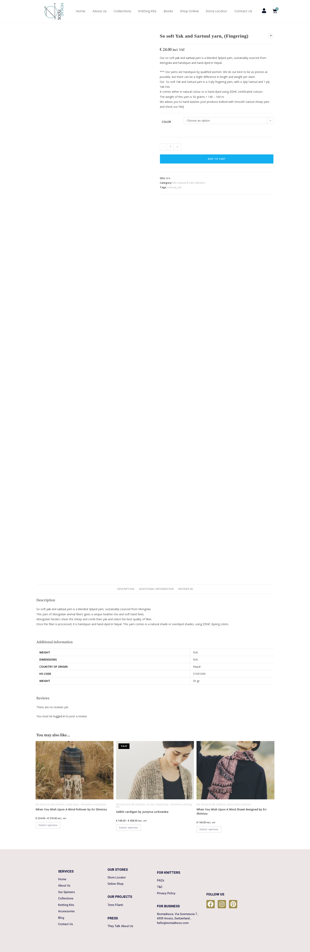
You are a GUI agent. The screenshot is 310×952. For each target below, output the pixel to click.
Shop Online (189, 11)
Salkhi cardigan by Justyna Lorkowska (142, 812)
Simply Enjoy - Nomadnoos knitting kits (86, 804)
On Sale (150, 804)
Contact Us (243, 11)
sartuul (190, 58)
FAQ (181, 107)
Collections (122, 11)
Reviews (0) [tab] (185, 589)
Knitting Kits (147, 11)
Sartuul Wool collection (239, 804)
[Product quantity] (170, 146)
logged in (59, 716)
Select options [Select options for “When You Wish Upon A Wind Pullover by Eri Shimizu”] (48, 825)
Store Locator (216, 11)
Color (166, 122)
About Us (100, 11)
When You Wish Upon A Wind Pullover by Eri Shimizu (71, 809)
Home (80, 11)
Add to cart (217, 159)
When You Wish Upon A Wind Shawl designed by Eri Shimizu (232, 811)
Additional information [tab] (156, 589)
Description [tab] (125, 589)
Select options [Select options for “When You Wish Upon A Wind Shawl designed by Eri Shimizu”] (208, 829)
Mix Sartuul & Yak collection (189, 182)
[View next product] (271, 35)
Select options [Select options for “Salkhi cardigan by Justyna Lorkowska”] (128, 827)
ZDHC (233, 92)
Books (168, 11)
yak (177, 58)
